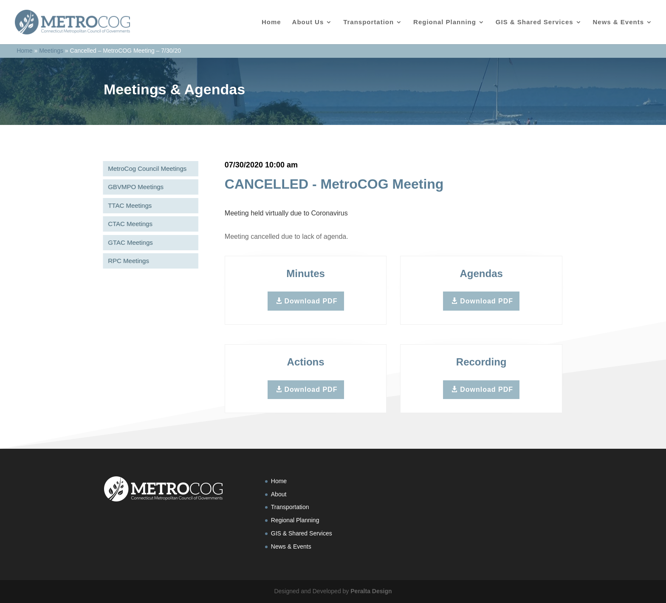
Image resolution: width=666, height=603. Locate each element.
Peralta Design (371, 591)
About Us (308, 22)
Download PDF (311, 301)
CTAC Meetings (128, 223)
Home (271, 22)
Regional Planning (444, 22)
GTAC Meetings (128, 242)
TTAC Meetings (128, 205)
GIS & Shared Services (534, 22)
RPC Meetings (126, 260)
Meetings (51, 50)
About (279, 494)
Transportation (368, 22)
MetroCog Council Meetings (145, 168)
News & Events (618, 22)
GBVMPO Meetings (134, 186)
